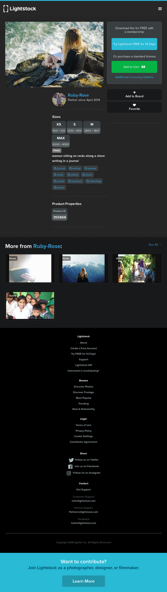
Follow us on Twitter (87, 459)
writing (74, 168)
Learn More (84, 581)
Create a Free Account (83, 348)
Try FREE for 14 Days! (83, 354)
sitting (73, 174)
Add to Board (134, 94)
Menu (160, 8)
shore (87, 174)
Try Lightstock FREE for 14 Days (134, 44)
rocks (58, 174)
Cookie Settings (83, 436)
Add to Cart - (134, 67)
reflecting (94, 181)
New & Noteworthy (83, 409)
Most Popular (83, 398)
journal (59, 168)
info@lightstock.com (83, 501)
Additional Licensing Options (134, 77)
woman (90, 168)
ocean (59, 181)
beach (59, 187)
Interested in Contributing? (83, 370)
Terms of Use (83, 425)
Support (83, 359)
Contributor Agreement (83, 442)
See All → (155, 245)
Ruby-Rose (78, 95)
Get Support (83, 489)
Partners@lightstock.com (83, 512)
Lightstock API (83, 365)
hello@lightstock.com (83, 523)
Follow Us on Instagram (86, 473)
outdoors (75, 181)
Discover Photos (83, 386)
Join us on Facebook (86, 466)
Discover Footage (83, 392)
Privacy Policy (84, 431)
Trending (83, 403)
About (83, 342)
